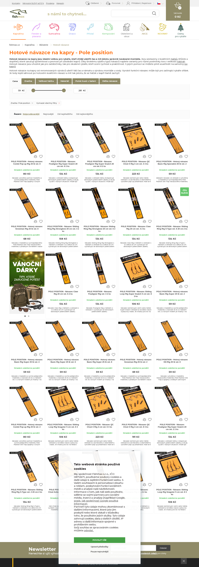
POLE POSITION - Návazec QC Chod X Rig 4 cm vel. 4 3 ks (136, 162)
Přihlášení (135, 3)
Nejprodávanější (31, 114)
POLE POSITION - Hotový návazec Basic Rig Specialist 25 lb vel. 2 (172, 162)
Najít (154, 13)
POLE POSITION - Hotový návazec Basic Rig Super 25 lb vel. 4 (27, 360)
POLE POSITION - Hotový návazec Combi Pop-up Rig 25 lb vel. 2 (27, 425)
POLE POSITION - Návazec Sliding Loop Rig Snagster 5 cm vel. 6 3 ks (63, 426)
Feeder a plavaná (36, 35)
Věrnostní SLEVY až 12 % (33, 3)
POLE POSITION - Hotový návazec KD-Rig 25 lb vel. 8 (172, 360)
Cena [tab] (15, 81)
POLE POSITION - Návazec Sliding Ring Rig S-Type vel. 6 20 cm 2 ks (172, 227)
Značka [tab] (28, 81)
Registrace (146, 3)
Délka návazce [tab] (109, 81)
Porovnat (114, 3)
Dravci (72, 34)
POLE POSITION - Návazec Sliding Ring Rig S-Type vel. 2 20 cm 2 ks (27, 491)
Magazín (60, 3)
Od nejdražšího (64, 114)
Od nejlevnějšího (84, 114)
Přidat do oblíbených (41, 156)
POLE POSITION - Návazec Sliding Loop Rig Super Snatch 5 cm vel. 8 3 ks (136, 293)
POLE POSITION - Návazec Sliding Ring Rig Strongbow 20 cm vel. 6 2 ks (99, 228)
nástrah (181, 62)
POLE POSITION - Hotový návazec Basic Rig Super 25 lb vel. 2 (172, 292)
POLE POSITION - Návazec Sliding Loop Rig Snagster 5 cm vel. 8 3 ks (172, 492)
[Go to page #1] (25, 316)
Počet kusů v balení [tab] (85, 81)
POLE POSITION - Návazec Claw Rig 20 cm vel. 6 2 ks (63, 292)
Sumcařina (54, 34)
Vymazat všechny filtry (46, 103)
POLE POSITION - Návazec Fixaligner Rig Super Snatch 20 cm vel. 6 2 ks (63, 163)
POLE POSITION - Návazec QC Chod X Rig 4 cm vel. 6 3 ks (100, 425)
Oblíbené (95, 3)
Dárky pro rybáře (180, 35)
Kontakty (16, 3)
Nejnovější (48, 114)
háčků (174, 59)
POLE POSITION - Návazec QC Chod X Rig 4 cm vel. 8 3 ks (136, 425)
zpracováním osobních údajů (142, 554)
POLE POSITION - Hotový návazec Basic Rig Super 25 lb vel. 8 (99, 360)
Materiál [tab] (65, 81)
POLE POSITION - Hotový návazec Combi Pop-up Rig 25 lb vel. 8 (27, 162)
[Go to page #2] (28, 316)
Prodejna (50, 3)
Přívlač (90, 34)
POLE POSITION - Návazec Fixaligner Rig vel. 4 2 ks (99, 292)
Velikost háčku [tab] (46, 81)
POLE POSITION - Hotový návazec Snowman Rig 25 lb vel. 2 (136, 360)
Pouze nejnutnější (100, 552)
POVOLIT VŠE (99, 540)
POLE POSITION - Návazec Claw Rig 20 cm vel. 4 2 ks (136, 227)
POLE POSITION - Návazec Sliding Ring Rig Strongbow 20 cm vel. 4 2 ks (63, 228)
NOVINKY (163, 34)
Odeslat (163, 548)
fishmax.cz (19, 14)
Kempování (108, 34)
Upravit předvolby (99, 547)
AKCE (145, 34)
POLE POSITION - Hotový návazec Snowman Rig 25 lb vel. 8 (27, 227)
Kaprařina (18, 34)
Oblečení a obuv (127, 35)
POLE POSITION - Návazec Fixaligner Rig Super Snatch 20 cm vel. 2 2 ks (172, 426)
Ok (184, 561)
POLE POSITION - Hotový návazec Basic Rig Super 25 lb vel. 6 (63, 360)
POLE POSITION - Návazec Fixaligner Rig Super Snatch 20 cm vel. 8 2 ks (99, 163)
